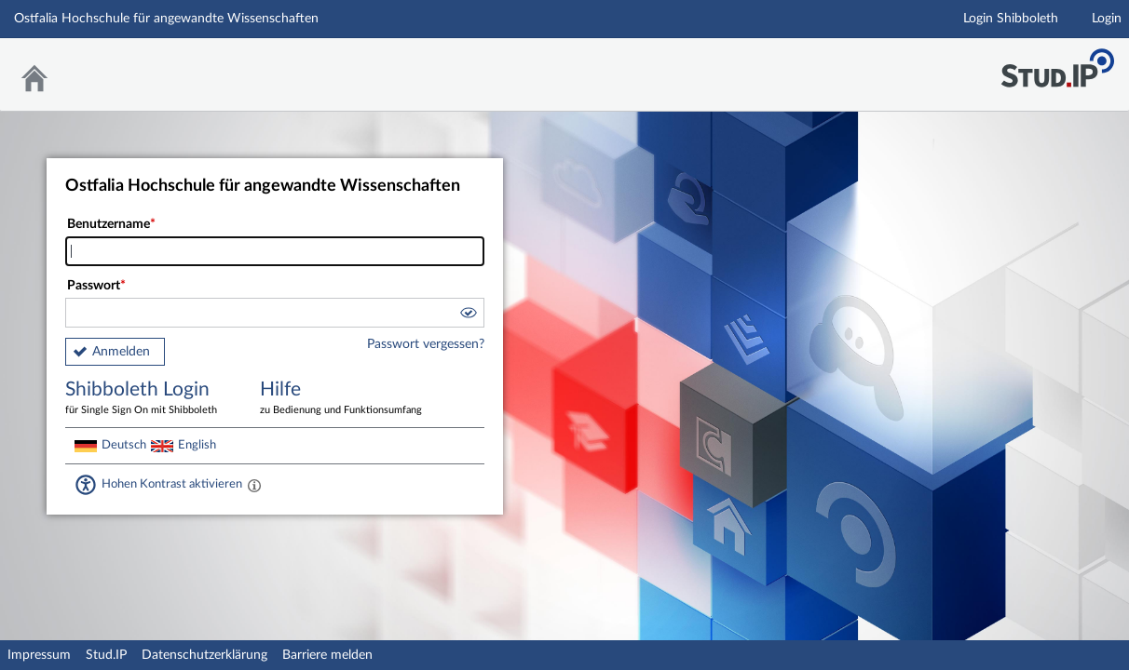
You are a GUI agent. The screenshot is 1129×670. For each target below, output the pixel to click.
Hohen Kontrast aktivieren (172, 483)
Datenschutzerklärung (204, 655)
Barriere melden (327, 655)
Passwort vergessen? (425, 344)
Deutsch (124, 444)
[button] (467, 315)
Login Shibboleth (1010, 18)
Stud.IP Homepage (1057, 62)
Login (1107, 18)
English (197, 444)
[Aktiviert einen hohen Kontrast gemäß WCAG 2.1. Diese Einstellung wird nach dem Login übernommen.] (254, 484)
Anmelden (121, 351)
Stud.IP (106, 655)
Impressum (39, 655)
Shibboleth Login (149, 399)
